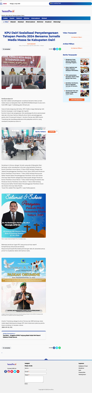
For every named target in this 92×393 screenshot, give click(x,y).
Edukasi (44, 18)
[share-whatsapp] (60, 49)
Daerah (12, 18)
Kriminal (26, 18)
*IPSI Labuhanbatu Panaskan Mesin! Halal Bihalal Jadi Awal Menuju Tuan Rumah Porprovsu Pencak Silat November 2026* (72, 76)
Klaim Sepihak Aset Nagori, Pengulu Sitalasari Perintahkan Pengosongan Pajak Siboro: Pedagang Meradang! (72, 69)
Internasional (35, 18)
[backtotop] (46, 360)
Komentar (6, 348)
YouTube (19, 372)
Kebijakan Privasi (83, 366)
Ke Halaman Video (76, 37)
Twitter (16, 372)
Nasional (19, 18)
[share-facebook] (54, 49)
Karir (80, 370)
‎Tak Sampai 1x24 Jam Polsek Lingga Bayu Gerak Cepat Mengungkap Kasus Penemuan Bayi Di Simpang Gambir (72, 92)
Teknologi (57, 22)
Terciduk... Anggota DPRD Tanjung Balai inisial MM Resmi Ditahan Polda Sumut (21, 336)
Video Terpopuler (70, 33)
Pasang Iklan (82, 372)
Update (51, 131)
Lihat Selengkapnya (76, 99)
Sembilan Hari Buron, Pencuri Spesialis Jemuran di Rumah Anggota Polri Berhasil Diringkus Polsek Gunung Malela (72, 84)
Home (5, 3)
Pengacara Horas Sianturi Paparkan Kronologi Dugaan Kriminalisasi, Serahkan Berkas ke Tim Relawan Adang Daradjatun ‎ (72, 61)
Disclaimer (81, 368)
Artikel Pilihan (68, 44)
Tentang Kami (82, 374)
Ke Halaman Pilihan (76, 48)
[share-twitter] (57, 49)
